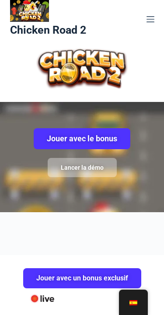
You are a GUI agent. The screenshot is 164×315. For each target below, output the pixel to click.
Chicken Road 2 (48, 30)
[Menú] (150, 19)
